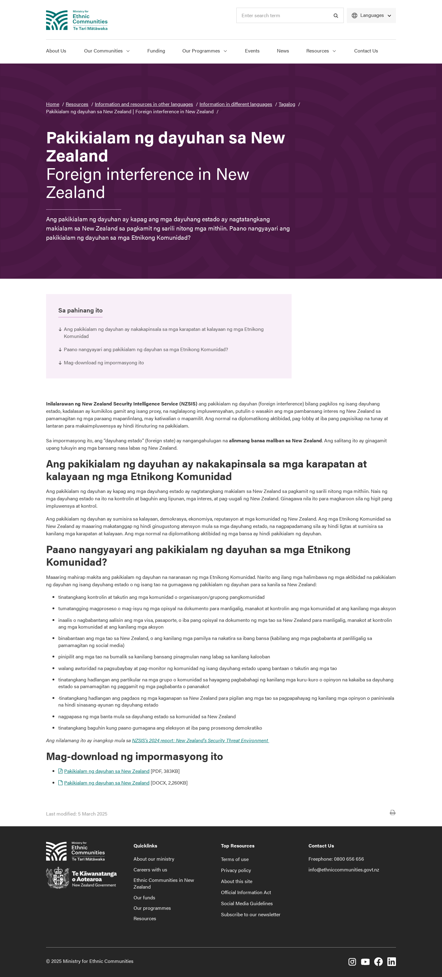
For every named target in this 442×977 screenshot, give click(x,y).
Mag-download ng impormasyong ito (104, 362)
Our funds (144, 897)
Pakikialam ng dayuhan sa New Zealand (106, 770)
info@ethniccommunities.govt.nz (343, 869)
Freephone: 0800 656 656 (336, 858)
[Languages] (371, 15)
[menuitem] (61, 52)
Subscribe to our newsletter (251, 914)
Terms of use (235, 859)
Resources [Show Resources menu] (321, 50)
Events (252, 50)
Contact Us (366, 50)
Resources (77, 103)
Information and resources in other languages (144, 103)
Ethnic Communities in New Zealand (164, 883)
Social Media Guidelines (247, 903)
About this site (236, 881)
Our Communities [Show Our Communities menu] (107, 50)
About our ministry (154, 858)
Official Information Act (246, 892)
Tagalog (287, 103)
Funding (156, 50)
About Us (56, 50)
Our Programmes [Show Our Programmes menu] (204, 50)
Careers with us (150, 869)
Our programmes (152, 907)
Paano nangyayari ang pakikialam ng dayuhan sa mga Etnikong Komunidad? (146, 349)
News (283, 50)
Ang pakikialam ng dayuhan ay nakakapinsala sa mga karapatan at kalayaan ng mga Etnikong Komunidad (164, 332)
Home (52, 103)
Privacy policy (236, 870)
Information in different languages (236, 103)
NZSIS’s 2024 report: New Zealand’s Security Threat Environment (200, 740)
